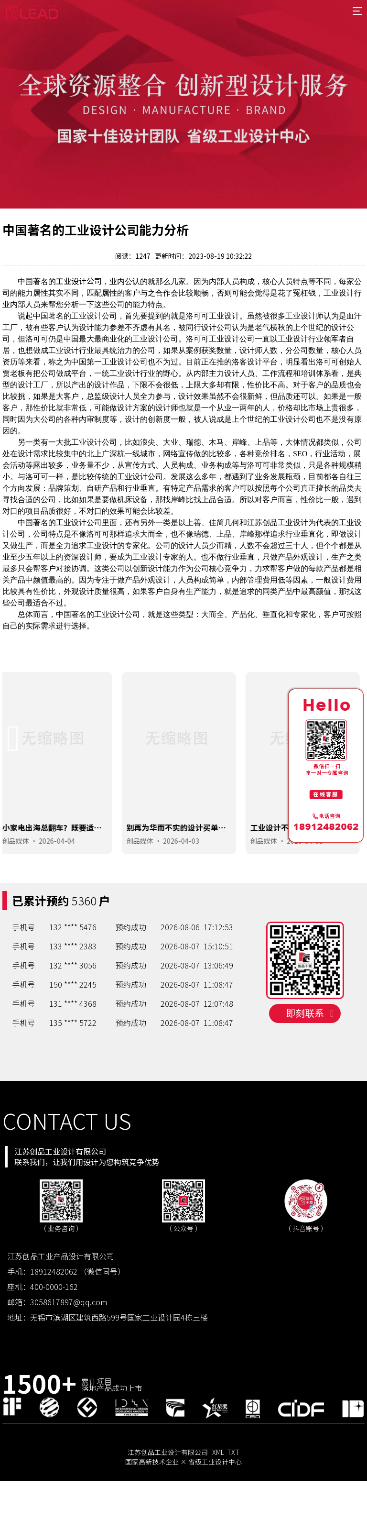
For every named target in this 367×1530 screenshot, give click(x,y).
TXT (233, 1478)
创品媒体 (20, 865)
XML (218, 1478)
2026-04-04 (61, 865)
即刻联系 (310, 1057)
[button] (13, 763)
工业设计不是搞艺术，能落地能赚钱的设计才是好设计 (305, 856)
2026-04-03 (185, 865)
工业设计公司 (79, 280)
